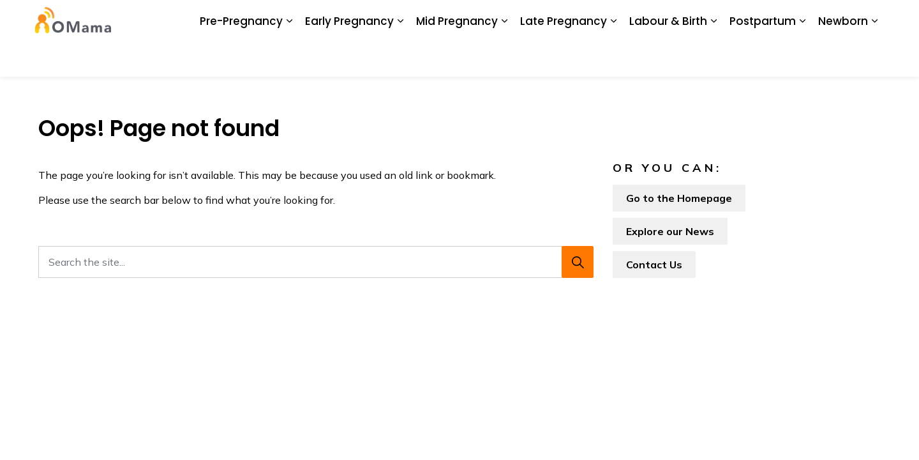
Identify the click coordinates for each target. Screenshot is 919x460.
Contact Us (662, 19)
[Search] (578, 262)
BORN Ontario (438, 19)
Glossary (608, 19)
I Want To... (798, 19)
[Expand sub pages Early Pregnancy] (400, 57)
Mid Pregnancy (457, 57)
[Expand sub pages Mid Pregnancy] (504, 57)
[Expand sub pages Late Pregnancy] (613, 57)
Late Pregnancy (563, 57)
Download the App (320, 19)
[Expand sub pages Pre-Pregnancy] (289, 57)
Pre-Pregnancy (241, 57)
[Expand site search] (868, 19)
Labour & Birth (668, 57)
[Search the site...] (316, 262)
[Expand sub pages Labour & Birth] (713, 57)
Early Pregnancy (349, 57)
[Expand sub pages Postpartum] (802, 57)
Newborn (843, 57)
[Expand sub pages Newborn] (874, 57)
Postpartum (762, 57)
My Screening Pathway (529, 19)
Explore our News (670, 231)
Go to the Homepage (679, 198)
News (384, 19)
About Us (248, 19)
